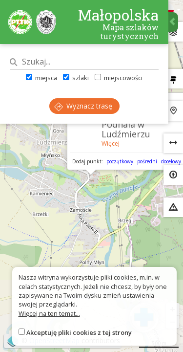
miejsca (41, 77)
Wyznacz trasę (83, 105)
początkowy (119, 161)
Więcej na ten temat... (49, 313)
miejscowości (118, 77)
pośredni (147, 161)
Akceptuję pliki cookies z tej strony (79, 332)
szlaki (76, 77)
